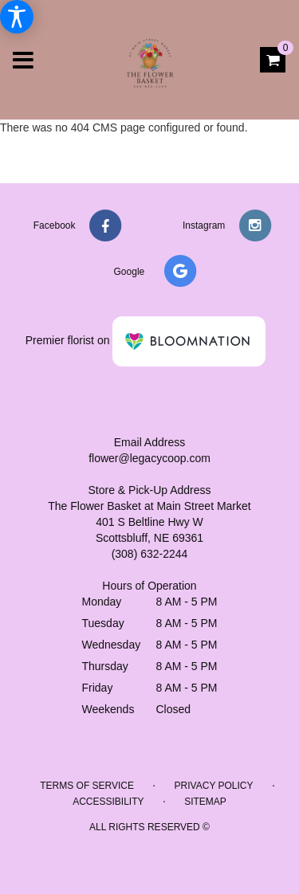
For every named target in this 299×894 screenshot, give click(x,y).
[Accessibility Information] (16, 16)
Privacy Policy (214, 785)
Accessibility (108, 801)
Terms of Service (87, 785)
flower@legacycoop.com (149, 458)
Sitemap (205, 801)
